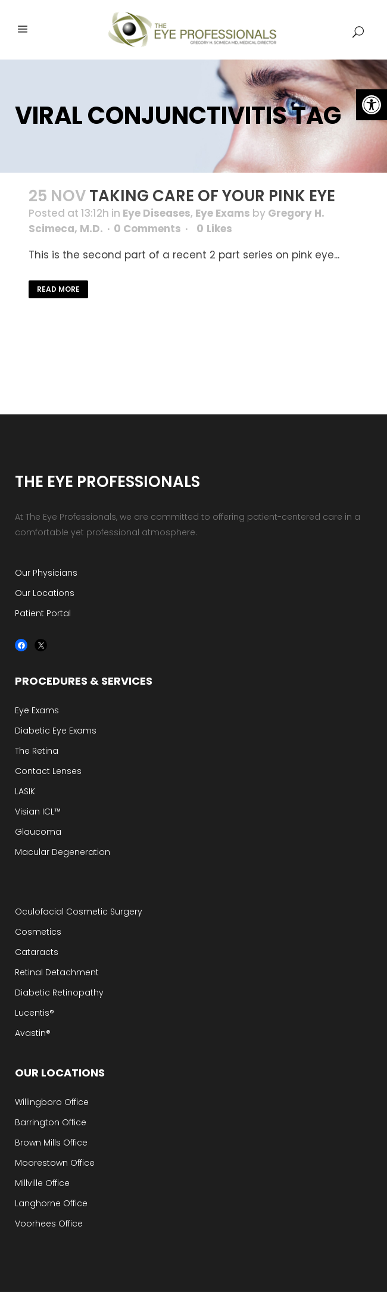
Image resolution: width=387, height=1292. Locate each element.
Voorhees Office (49, 1223)
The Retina (36, 751)
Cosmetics (38, 932)
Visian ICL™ (38, 811)
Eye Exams (222, 213)
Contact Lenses (48, 771)
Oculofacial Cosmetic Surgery (78, 911)
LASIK (25, 791)
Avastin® (33, 1033)
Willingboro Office (52, 1102)
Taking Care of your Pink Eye (212, 196)
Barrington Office (50, 1122)
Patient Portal (43, 613)
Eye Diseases (157, 213)
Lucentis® (34, 1013)
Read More (58, 289)
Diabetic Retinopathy (59, 992)
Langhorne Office (51, 1203)
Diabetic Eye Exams (55, 730)
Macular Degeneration (62, 852)
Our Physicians (46, 573)
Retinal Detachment (57, 972)
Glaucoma (38, 832)
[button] (371, 104)
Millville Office (42, 1183)
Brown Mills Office (51, 1143)
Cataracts (36, 952)
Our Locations (44, 593)
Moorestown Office (55, 1163)
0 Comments (147, 228)
